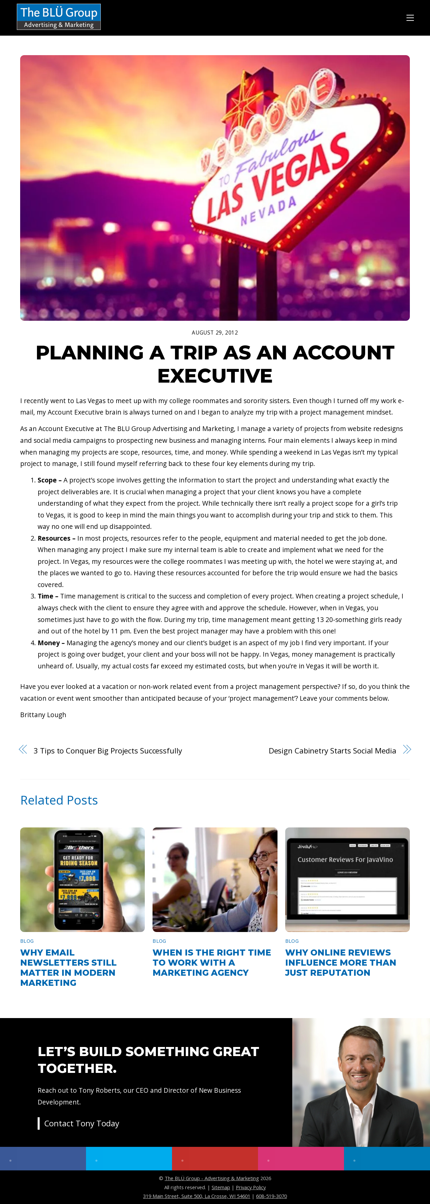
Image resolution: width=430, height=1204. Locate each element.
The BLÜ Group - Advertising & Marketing (212, 1178)
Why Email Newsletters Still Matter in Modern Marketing (68, 967)
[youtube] (215, 1158)
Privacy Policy (251, 1187)
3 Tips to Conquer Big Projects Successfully (108, 750)
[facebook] (43, 1158)
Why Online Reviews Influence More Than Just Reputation (340, 962)
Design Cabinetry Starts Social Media (332, 750)
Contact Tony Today (82, 1123)
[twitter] (129, 1158)
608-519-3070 (271, 1196)
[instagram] (301, 1158)
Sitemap (221, 1187)
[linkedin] (387, 1158)
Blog (27, 941)
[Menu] (410, 16)
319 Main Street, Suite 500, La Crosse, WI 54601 (196, 1196)
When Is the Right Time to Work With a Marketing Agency (212, 962)
